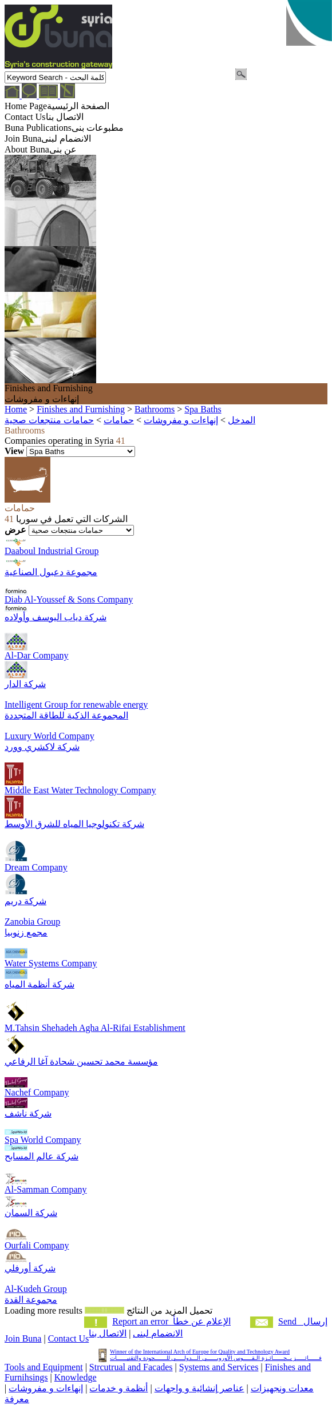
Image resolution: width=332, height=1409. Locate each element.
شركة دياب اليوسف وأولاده (55, 617)
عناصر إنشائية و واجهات (199, 1388)
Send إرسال (302, 1321)
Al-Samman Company (46, 1189)
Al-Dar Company (37, 655)
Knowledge (75, 1377)
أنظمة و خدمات (118, 1388)
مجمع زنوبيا (26, 932)
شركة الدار (25, 684)
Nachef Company (37, 1092)
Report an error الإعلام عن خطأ (171, 1321)
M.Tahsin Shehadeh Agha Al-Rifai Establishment (95, 1028)
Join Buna (23, 1338)
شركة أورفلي (30, 1268)
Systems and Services (219, 1367)
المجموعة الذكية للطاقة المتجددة (66, 715)
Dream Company (36, 867)
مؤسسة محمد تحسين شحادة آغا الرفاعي (81, 1061)
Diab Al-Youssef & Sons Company (69, 599)
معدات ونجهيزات (282, 1388)
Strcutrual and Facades (131, 1367)
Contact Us (68, 1338)
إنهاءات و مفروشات (46, 1388)
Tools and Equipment (44, 1367)
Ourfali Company (37, 1245)
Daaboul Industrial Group (51, 551)
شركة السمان (31, 1213)
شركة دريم (25, 901)
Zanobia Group (32, 921)
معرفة (17, 1399)
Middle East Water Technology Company (80, 790)
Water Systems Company (51, 963)
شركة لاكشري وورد (42, 747)
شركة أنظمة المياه (39, 984)
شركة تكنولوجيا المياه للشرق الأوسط (74, 824)
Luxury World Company (49, 736)
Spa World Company (43, 1140)
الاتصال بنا (108, 1333)
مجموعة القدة (31, 1299)
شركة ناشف (28, 1113)
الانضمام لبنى (158, 1333)
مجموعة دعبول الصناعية (51, 572)
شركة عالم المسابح (41, 1156)
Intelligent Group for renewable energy (76, 704)
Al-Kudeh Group (36, 1289)
